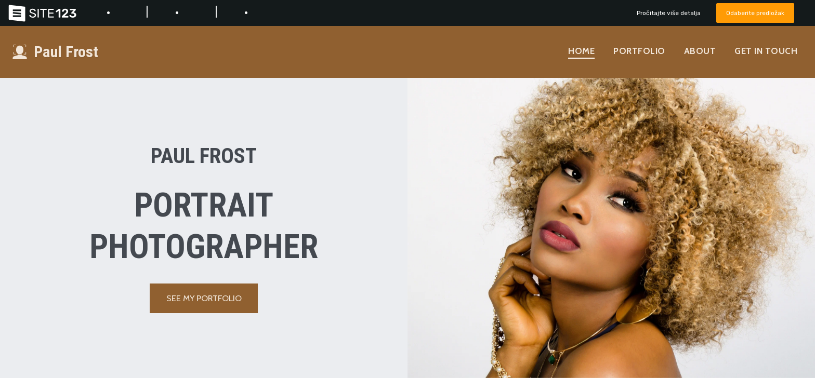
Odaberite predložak (752, 13)
